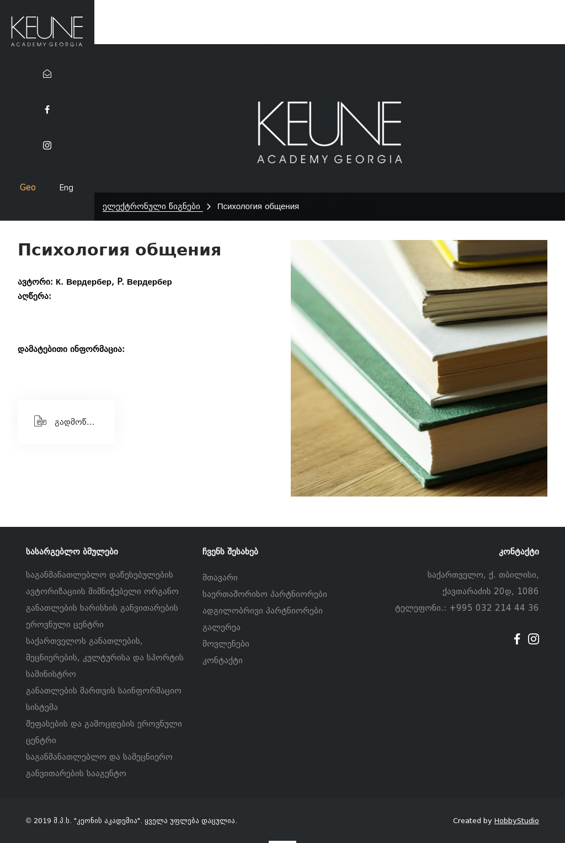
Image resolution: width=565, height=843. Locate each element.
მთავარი (220, 578)
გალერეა (221, 627)
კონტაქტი (222, 660)
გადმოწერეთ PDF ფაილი (74, 421)
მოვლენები (225, 644)
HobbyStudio (516, 820)
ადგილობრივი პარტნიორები (262, 611)
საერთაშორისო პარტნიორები (264, 594)
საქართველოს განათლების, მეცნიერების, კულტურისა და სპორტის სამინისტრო (105, 657)
